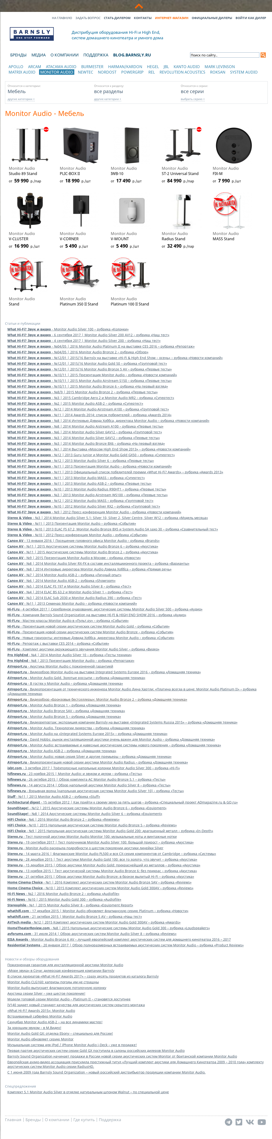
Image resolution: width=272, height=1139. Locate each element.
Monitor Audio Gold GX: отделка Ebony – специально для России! (60, 1033)
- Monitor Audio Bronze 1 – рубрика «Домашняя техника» (64, 705)
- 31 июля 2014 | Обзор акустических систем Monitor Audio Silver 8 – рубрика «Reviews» (91, 933)
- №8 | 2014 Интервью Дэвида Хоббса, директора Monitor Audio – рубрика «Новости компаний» (108, 420)
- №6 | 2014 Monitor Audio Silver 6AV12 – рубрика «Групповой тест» (84, 432)
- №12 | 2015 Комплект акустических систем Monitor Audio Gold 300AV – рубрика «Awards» (94, 922)
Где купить (84, 1119)
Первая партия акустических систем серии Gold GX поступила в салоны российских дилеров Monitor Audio (96, 1050)
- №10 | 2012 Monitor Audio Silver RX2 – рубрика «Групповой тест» (83, 506)
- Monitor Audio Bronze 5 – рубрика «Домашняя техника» (64, 716)
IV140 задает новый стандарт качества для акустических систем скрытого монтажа (76, 1005)
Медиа (38, 55)
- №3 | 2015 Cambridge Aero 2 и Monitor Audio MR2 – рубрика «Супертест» (90, 397)
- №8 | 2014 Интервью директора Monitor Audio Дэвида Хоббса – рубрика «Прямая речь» (89, 569)
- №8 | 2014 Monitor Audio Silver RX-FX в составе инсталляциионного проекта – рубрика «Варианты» (98, 563)
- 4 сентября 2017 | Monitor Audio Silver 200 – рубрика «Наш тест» (84, 340)
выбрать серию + (193, 99)
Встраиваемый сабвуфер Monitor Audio (39, 1016)
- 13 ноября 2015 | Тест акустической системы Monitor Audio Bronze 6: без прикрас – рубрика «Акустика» (102, 871)
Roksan (217, 72)
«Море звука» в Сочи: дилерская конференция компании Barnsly (60, 970)
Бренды (18, 55)
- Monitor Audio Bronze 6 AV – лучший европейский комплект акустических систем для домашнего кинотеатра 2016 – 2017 (119, 939)
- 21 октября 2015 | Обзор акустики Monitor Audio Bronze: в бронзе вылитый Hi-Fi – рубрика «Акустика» (100, 876)
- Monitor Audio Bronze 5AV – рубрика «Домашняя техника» (66, 711)
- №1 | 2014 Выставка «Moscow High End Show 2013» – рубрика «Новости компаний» (99, 449)
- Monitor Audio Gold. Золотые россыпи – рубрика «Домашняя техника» (76, 677)
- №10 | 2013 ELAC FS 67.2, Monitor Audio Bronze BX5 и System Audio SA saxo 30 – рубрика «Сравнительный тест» (112, 529)
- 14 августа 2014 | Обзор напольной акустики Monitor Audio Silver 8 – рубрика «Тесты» (89, 785)
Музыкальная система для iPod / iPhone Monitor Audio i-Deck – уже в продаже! (72, 1045)
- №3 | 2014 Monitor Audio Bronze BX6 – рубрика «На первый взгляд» (86, 443)
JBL (166, 66)
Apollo (16, 66)
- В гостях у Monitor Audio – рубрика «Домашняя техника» (65, 683)
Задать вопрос (88, 18)
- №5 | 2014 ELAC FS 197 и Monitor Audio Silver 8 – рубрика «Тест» (69, 586)
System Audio (244, 72)
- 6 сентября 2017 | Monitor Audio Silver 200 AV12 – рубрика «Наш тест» (88, 335)
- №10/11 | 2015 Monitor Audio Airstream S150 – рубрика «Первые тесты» (89, 380)
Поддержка (95, 55)
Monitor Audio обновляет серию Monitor (40, 1039)
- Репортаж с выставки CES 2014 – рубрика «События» (58, 643)
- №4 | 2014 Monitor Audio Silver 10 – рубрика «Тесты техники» (69, 655)
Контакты (143, 18)
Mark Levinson (220, 66)
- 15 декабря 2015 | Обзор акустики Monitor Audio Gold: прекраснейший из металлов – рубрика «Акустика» (103, 865)
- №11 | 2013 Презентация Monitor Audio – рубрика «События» (71, 523)
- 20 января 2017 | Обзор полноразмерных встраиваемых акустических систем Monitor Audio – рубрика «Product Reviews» (125, 945)
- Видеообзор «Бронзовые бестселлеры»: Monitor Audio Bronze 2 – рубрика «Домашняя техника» (97, 699)
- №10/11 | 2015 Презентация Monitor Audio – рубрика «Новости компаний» (92, 375)
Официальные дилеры (212, 18)
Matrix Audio (22, 72)
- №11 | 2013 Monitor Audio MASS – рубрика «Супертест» (76, 477)
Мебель (17, 91)
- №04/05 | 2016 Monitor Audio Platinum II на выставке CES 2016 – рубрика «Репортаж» (101, 346)
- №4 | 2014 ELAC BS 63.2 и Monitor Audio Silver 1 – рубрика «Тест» (70, 592)
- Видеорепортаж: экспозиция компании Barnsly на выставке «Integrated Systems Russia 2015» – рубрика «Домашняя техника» (122, 722)
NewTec (85, 72)
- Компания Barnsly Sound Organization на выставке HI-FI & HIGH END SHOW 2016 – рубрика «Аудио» (96, 615)
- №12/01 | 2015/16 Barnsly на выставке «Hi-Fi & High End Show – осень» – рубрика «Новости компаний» (115, 357)
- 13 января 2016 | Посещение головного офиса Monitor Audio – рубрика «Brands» (83, 540)
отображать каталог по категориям (32, 77)
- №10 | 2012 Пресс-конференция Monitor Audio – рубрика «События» (77, 535)
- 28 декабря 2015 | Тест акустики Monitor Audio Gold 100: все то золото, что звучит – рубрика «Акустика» (102, 859)
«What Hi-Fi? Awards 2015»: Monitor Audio (41, 1010)
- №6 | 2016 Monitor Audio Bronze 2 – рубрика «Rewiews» (63, 819)
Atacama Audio (61, 66)
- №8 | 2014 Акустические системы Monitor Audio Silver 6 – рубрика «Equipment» (84, 813)
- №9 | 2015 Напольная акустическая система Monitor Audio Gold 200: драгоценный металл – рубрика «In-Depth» (110, 831)
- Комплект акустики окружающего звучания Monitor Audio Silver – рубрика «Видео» (83, 649)
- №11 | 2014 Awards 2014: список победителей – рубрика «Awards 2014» (89, 415)
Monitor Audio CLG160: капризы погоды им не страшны (53, 982)
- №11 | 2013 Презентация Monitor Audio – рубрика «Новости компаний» (89, 466)
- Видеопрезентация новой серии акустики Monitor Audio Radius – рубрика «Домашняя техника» (97, 762)
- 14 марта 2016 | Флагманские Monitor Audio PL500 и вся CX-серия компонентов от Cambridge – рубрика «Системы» (111, 853)
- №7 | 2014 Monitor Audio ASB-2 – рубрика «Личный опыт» (64, 575)
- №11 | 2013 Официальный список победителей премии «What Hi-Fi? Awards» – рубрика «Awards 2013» (115, 472)
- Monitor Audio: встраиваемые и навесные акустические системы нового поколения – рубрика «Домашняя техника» (114, 745)
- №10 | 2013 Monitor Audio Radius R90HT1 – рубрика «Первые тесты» (86, 489)
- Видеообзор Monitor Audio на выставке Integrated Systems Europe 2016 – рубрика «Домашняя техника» (104, 672)
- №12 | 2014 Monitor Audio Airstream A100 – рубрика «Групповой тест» (88, 409)
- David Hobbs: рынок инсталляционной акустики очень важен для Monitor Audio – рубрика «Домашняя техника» (111, 739)
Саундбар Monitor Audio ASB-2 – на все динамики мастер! (54, 1022)
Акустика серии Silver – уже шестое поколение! (46, 993)
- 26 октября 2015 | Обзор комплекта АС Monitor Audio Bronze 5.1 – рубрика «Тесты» (86, 779)
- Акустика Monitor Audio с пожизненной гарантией (60, 666)
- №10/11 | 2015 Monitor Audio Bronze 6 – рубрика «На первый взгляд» (87, 386)
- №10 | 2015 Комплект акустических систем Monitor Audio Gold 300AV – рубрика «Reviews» (100, 888)
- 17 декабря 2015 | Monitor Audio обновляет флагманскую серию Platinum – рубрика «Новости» (97, 911)
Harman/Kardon (125, 66)
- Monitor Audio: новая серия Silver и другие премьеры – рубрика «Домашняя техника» (89, 756)
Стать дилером (117, 18)
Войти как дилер (251, 18)
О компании (64, 55)
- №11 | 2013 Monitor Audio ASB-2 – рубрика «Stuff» (53, 796)
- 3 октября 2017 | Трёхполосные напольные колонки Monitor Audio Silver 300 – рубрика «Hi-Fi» (93, 768)
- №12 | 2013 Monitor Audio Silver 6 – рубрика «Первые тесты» (80, 460)
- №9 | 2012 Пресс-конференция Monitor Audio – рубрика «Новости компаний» (94, 512)
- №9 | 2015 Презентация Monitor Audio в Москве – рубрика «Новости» (74, 557)
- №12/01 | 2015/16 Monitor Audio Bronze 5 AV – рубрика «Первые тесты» (89, 369)
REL (151, 72)
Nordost (107, 72)
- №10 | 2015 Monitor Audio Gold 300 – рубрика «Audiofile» (64, 899)
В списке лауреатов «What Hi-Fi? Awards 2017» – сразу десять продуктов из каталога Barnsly (83, 976)
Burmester (92, 66)
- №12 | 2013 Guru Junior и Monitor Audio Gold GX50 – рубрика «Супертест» (91, 455)
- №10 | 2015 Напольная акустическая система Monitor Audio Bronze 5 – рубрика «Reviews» (92, 825)
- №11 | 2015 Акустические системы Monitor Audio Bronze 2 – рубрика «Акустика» (82, 552)
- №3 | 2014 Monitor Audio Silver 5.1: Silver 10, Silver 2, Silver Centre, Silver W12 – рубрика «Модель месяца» (107, 517)
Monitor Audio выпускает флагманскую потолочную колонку (56, 987)
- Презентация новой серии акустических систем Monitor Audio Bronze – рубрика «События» (90, 632)
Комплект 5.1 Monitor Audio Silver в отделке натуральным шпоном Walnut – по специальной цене (88, 1092)
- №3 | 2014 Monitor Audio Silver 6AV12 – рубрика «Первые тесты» (83, 437)
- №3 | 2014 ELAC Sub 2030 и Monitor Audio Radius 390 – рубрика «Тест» (74, 597)
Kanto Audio (187, 66)
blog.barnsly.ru (132, 55)
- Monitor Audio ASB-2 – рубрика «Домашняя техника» (61, 751)
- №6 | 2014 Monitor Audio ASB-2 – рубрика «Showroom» (61, 580)
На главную (62, 18)
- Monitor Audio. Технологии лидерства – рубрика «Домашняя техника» (76, 728)
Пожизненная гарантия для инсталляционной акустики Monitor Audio (65, 965)
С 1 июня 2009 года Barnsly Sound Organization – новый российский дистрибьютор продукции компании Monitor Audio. (106, 1072)
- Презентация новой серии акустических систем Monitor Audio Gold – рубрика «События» (88, 626)
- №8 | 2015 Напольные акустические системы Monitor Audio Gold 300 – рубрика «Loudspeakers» (108, 928)
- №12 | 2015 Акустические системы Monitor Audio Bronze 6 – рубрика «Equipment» (86, 808)
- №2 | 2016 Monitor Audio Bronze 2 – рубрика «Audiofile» (63, 893)
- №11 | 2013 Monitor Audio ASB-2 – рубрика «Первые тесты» (79, 483)
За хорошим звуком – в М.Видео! (34, 1027)
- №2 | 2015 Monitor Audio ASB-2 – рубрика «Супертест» (75, 403)
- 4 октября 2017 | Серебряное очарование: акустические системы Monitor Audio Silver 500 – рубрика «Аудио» (104, 609)
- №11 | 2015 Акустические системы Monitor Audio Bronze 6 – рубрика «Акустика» (82, 546)
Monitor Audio (56, 72)
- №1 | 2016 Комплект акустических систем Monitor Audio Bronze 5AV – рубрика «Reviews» (99, 882)
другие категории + (21, 99)
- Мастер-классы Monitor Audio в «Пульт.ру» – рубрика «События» (68, 620)
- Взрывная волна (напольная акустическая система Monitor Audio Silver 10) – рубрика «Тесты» (95, 791)
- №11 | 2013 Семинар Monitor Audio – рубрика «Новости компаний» (72, 603)
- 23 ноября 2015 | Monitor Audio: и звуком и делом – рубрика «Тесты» (74, 773)
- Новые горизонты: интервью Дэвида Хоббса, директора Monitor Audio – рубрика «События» (90, 637)
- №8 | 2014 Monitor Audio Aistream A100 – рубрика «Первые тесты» (85, 426)
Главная (13, 1119)
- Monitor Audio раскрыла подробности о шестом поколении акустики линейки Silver (85, 848)
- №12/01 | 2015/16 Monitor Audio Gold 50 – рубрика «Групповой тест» (87, 363)
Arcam (34, 66)
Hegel (153, 66)
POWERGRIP (132, 72)
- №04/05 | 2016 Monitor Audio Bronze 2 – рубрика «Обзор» (77, 352)
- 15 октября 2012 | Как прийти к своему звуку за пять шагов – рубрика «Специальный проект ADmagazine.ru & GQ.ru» (122, 802)
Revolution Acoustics (182, 72)
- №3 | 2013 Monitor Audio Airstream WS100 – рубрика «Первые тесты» (87, 495)
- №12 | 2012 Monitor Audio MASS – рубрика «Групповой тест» (80, 500)
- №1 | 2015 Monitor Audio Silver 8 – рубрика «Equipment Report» (70, 905)
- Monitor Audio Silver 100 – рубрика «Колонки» (68, 329)
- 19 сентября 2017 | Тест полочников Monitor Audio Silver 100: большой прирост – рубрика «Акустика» (100, 842)
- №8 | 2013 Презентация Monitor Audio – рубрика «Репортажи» (70, 660)
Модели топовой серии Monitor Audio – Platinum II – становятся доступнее (69, 999)
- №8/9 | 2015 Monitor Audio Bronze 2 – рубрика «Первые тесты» (82, 392)
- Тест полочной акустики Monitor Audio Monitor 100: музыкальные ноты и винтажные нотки (92, 836)
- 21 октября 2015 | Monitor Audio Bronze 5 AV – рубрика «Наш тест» (74, 916)
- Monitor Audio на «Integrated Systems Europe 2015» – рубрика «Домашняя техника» (87, 733)
